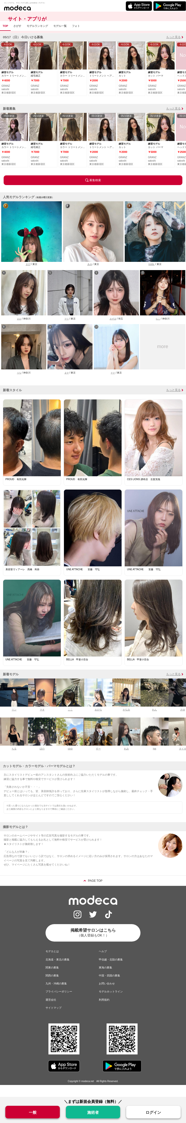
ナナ (113, 384)
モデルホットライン (111, 1003)
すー (98, 760)
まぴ (28, 276)
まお (19, 330)
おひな (98, 721)
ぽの (42, 760)
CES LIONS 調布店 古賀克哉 (143, 491)
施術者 (93, 1112)
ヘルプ (103, 963)
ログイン (153, 1112)
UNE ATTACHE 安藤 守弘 (83, 581)
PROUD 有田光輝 (16, 491)
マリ (66, 330)
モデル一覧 (60, 37)
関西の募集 (52, 987)
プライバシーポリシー (59, 1003)
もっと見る (173, 49)
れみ (126, 760)
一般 (33, 1112)
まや (66, 384)
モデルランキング (37, 37)
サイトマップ (54, 1019)
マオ (42, 721)
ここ (70, 721)
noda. (151, 276)
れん (154, 721)
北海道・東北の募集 (58, 971)
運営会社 (51, 1011)
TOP (5, 37)
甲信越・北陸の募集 (111, 971)
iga (154, 760)
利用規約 (104, 1011)
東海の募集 (105, 979)
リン (14, 721)
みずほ (113, 330)
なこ (158, 330)
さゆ (182, 721)
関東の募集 (52, 979)
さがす (17, 37)
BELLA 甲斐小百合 (77, 671)
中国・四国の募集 (109, 987)
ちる (14, 760)
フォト (76, 37)
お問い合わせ (107, 995)
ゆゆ (70, 760)
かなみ (126, 721)
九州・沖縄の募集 (56, 995)
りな (19, 384)
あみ (89, 276)
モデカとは (52, 963)
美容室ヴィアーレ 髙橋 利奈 (22, 581)
